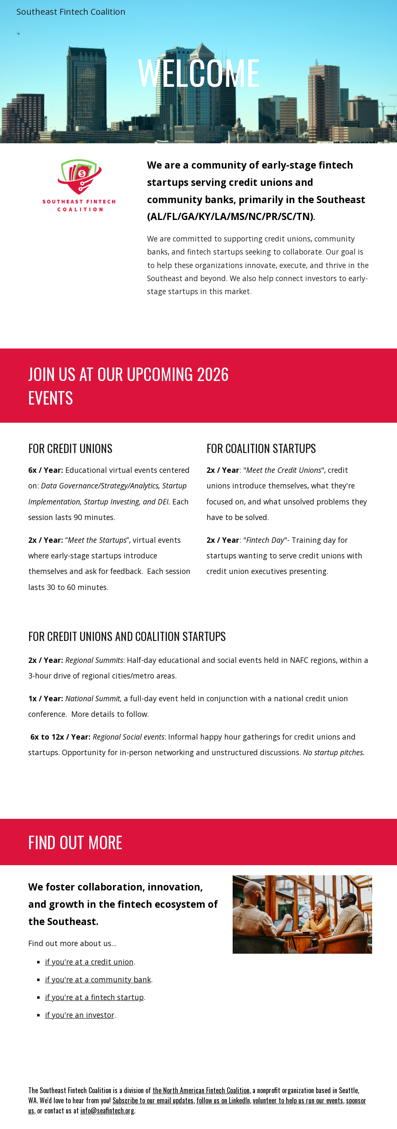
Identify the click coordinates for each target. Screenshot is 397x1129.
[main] (198, 71)
